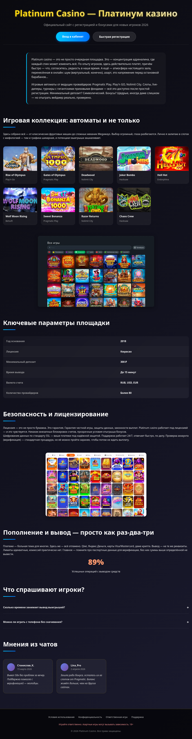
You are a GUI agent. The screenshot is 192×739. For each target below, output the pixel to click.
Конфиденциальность (90, 717)
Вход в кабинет (72, 36)
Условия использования (61, 717)
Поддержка (137, 717)
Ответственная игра (116, 717)
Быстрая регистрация (114, 37)
